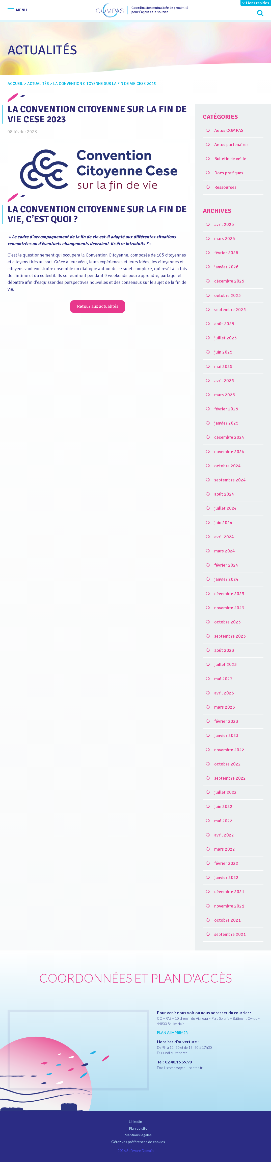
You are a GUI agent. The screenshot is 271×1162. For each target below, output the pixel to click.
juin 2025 (223, 352)
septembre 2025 (230, 309)
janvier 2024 (226, 579)
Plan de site (138, 1128)
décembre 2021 (229, 891)
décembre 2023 (229, 593)
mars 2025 (224, 395)
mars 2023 (224, 707)
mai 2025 (223, 366)
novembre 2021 (229, 906)
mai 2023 (223, 679)
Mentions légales (138, 1135)
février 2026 (226, 252)
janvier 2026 (226, 267)
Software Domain (140, 1150)
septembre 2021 (230, 934)
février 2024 (226, 565)
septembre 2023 (230, 636)
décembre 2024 (229, 437)
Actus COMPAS (228, 130)
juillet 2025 (225, 338)
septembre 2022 (230, 778)
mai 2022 (223, 821)
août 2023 (224, 650)
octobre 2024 (227, 466)
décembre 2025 (229, 281)
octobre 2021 (227, 920)
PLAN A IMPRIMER (172, 1032)
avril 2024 (224, 537)
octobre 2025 (227, 295)
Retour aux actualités (97, 306)
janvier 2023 (226, 735)
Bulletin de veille (230, 158)
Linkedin (135, 1121)
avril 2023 (224, 693)
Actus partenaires (231, 144)
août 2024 (224, 494)
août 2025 (224, 324)
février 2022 (226, 863)
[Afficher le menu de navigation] (17, 10)
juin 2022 (223, 806)
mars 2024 (224, 551)
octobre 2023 (227, 622)
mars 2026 (224, 238)
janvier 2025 (226, 423)
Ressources (225, 187)
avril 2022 (224, 835)
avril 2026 (224, 224)
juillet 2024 (225, 508)
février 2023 (226, 721)
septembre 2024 (230, 480)
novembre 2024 (229, 451)
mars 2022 (224, 849)
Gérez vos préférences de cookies (138, 1142)
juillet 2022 (225, 792)
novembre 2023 (229, 608)
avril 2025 (224, 380)
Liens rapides (257, 3)
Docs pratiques (228, 173)
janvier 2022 (226, 877)
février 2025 (226, 409)
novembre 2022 (229, 750)
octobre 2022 (227, 764)
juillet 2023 (225, 664)
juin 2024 (223, 522)
